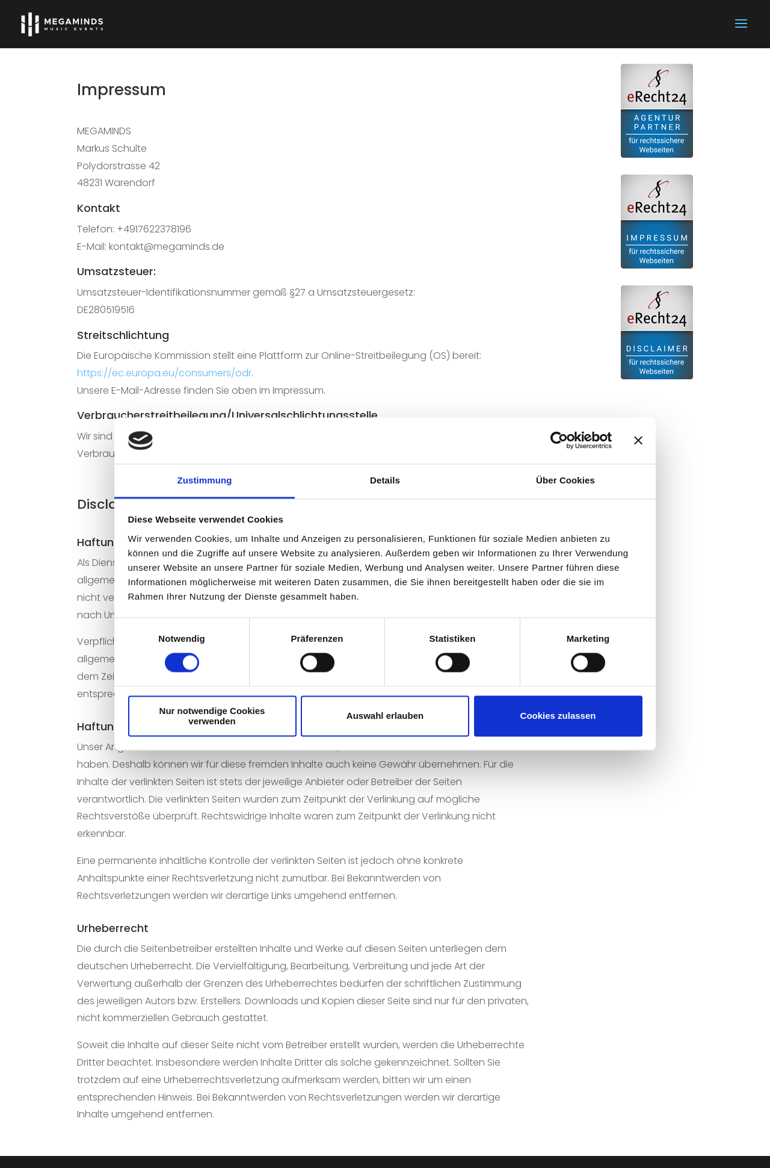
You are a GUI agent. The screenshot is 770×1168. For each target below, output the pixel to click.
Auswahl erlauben (385, 716)
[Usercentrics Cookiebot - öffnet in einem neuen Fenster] (559, 441)
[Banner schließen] (638, 440)
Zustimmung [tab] (204, 480)
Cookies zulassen (558, 716)
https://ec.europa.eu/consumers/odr (164, 373)
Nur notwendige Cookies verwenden (212, 716)
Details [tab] (385, 480)
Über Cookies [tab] (565, 480)
